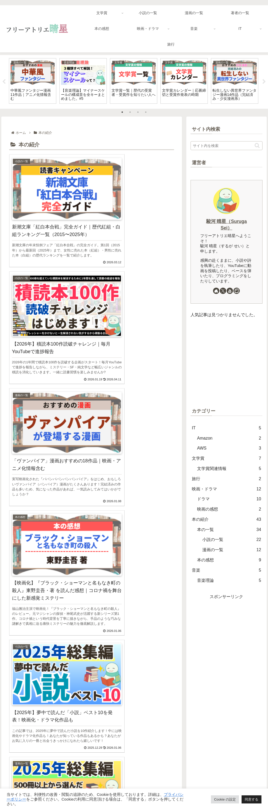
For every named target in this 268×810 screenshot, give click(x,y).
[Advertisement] (226, 363)
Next (264, 81)
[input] (226, 145)
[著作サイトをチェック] (216, 291)
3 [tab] (138, 112)
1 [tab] (122, 112)
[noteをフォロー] (236, 291)
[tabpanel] (32, 81)
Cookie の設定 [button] (225, 799)
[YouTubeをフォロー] (230, 291)
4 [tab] (145, 112)
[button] (257, 146)
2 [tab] (130, 112)
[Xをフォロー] (223, 291)
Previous (4, 81)
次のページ (92, 716)
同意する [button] (251, 799)
